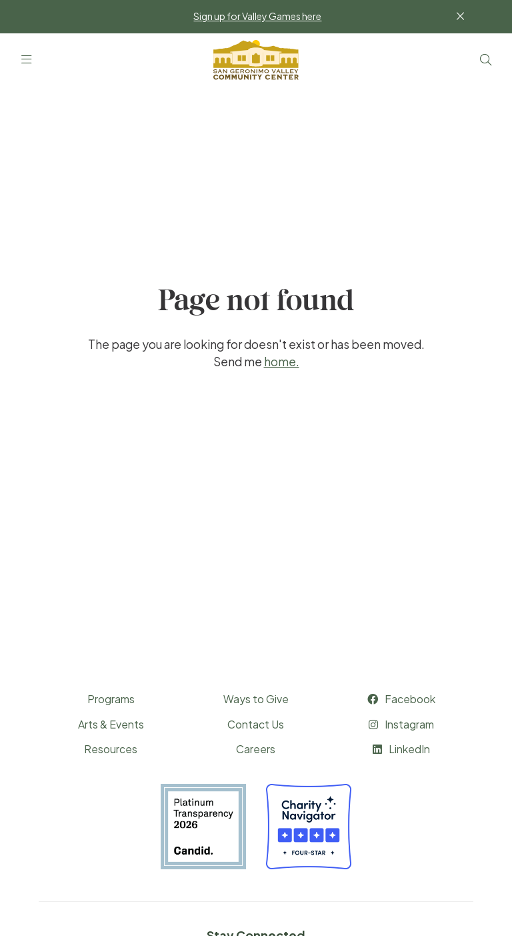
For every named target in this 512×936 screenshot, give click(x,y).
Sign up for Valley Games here (257, 16)
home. (281, 361)
